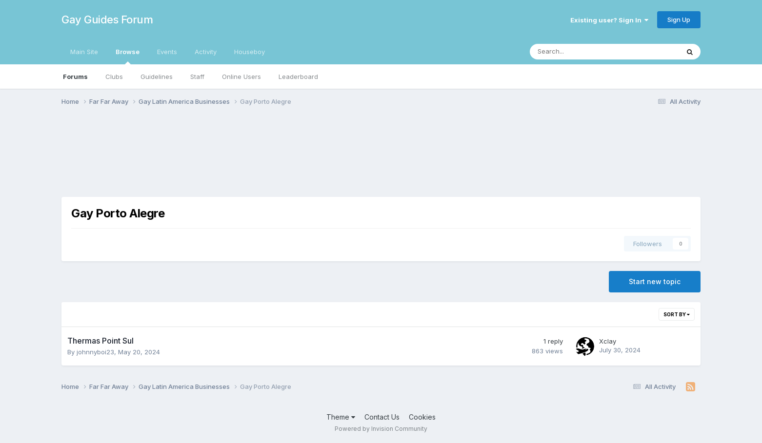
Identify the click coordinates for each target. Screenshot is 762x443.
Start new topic (655, 281)
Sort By (676, 314)
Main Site (84, 52)
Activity (206, 52)
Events (167, 52)
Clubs (114, 76)
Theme (340, 417)
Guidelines (156, 76)
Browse (128, 56)
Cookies (422, 417)
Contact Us (382, 417)
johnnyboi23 (95, 352)
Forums (75, 76)
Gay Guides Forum (107, 19)
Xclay (607, 341)
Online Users (241, 76)
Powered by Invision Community (381, 428)
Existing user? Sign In (609, 20)
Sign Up (678, 19)
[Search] (579, 51)
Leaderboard (298, 76)
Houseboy (249, 52)
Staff (197, 76)
